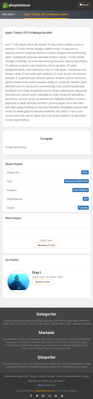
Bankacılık (17, 320)
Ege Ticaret (68, 339)
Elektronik (84, 320)
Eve (68, 348)
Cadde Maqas (59, 348)
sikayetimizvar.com (45, 390)
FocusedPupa (73, 342)
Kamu (62, 324)
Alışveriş (8, 320)
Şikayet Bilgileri (14, 164)
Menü (84, 5)
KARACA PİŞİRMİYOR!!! (72, 364)
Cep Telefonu (80, 190)
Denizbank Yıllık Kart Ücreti (15, 364)
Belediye (27, 320)
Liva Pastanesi (23, 342)
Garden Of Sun (53, 345)
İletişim (46, 324)
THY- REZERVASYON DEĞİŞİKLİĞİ (44, 364)
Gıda (19, 324)
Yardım (59, 376)
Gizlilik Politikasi (47, 376)
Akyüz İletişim (47, 339)
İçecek (39, 324)
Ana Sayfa (8, 14)
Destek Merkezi (72, 376)
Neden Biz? (23, 376)
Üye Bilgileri (12, 259)
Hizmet (31, 324)
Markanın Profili (46, 245)
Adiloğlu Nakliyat (82, 339)
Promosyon (81, 367)
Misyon (34, 376)
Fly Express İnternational (28, 339)
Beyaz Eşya (37, 320)
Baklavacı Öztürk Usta (22, 345)
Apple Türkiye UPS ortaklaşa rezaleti (46, 14)
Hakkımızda (10, 376)
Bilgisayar (48, 320)
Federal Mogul (38, 342)
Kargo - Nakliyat (73, 324)
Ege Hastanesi (9, 339)
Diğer (69, 320)
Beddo (58, 339)
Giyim (24, 324)
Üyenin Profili (42, 282)
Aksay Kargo (40, 345)
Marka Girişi (44, 385)
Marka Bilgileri (13, 218)
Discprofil (50, 342)
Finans (12, 324)
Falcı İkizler (61, 342)
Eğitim (76, 320)
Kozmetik (85, 324)
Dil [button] (53, 385)
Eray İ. (37, 272)
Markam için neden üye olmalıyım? (46, 380)
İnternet (54, 324)
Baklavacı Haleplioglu (71, 345)
